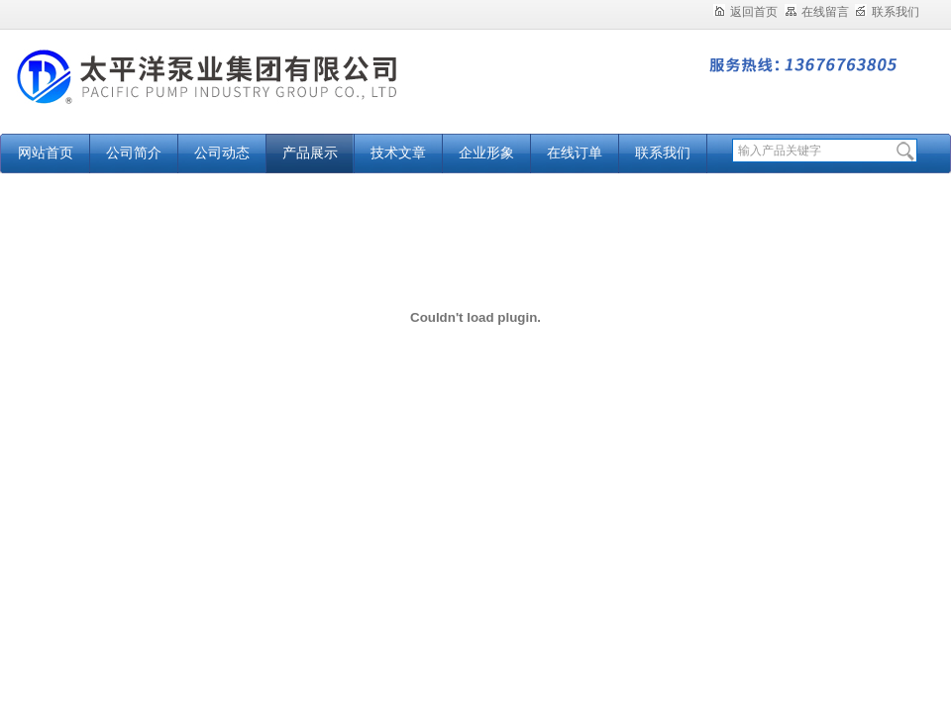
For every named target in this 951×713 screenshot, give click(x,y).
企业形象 (486, 153)
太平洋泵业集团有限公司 (247, 92)
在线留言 (817, 12)
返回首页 (745, 12)
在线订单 (574, 153)
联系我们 (887, 12)
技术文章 (398, 153)
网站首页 (45, 153)
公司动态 (222, 153)
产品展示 (310, 153)
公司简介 (133, 153)
